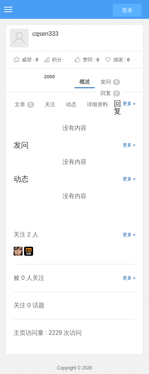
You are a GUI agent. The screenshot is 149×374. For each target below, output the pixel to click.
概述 (84, 82)
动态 (71, 104)
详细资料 (97, 104)
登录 (127, 10)
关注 (50, 104)
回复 (110, 93)
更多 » (129, 103)
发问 (110, 82)
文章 (24, 104)
